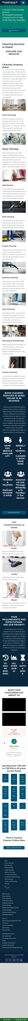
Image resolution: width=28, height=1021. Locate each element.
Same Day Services (7, 901)
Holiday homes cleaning (9, 912)
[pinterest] (17, 960)
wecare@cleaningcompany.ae (14, 947)
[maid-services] (14, 170)
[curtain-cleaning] (14, 357)
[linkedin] (21, 960)
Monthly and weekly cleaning (10, 907)
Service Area (5, 927)
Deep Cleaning (6, 896)
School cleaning (6, 905)
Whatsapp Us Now (21, 1019)
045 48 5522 (11, 945)
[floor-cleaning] (14, 294)
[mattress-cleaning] (14, 262)
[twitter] (10, 960)
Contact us (5, 923)
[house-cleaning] (14, 100)
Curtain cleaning (6, 910)
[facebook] (6, 960)
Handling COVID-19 (7, 914)
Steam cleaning (6, 898)
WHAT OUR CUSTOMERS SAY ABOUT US (14, 692)
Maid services (6, 894)
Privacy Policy (6, 930)
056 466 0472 (11, 943)
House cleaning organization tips (11, 920)
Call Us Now (7, 1019)
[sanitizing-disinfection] (14, 325)
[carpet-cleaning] (14, 231)
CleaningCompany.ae (10, 69)
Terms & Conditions (7, 925)
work (3, 198)
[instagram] (14, 960)
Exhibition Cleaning (7, 903)
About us (4, 918)
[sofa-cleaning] (14, 201)
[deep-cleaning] (14, 133)
